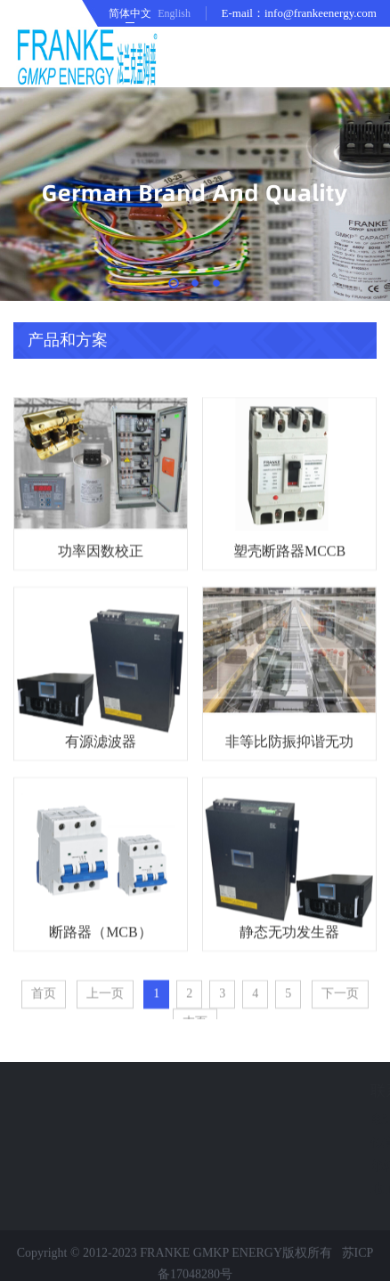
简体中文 (130, 13)
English (174, 13)
